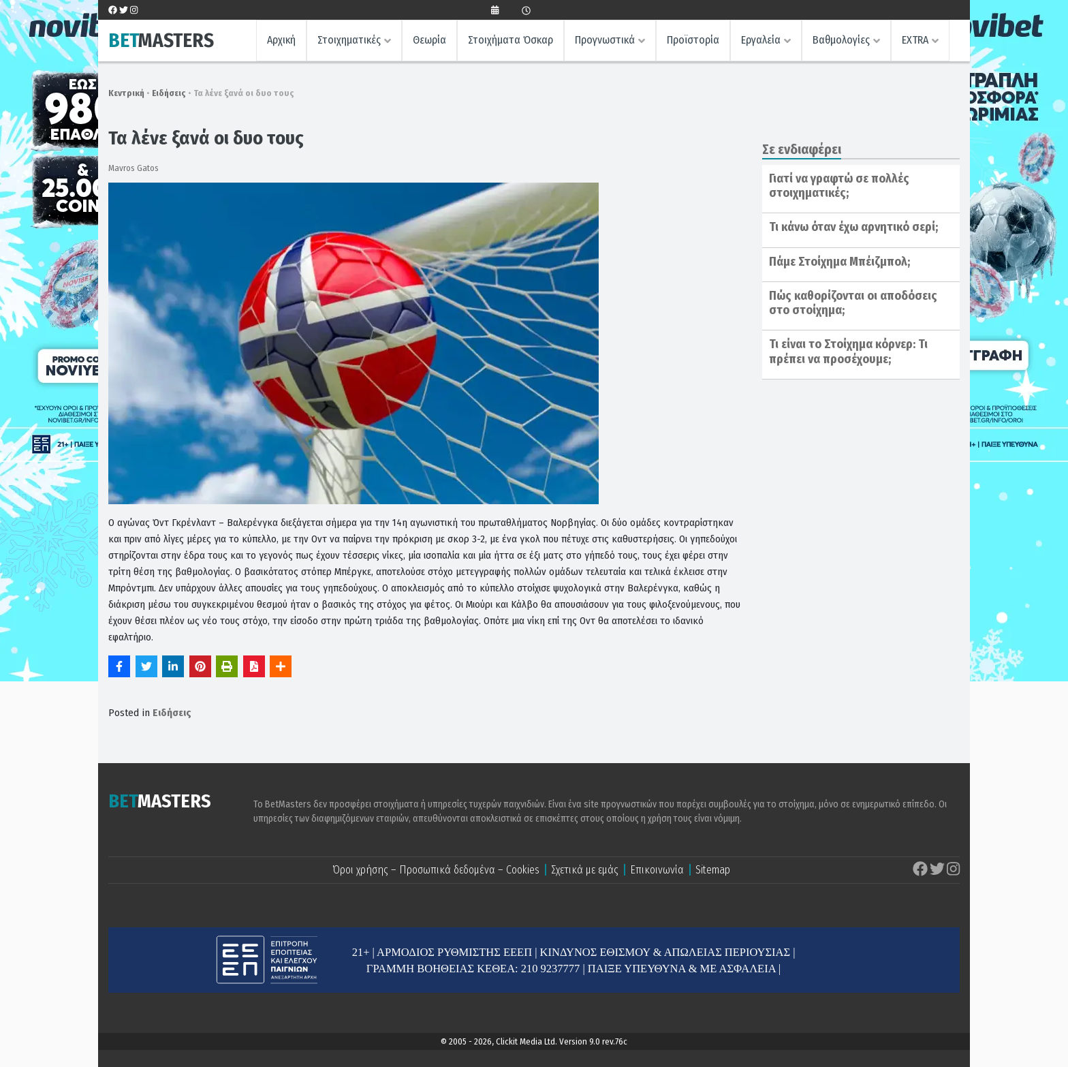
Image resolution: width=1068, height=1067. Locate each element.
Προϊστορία (693, 39)
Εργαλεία (761, 39)
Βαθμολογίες (841, 39)
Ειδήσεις (169, 93)
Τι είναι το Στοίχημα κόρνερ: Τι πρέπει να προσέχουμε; (848, 352)
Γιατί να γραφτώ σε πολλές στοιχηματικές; (839, 186)
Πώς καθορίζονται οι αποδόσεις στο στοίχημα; (853, 303)
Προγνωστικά (605, 39)
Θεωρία (429, 39)
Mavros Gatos (133, 168)
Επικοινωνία (657, 870)
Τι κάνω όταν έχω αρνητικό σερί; (853, 226)
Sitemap (712, 870)
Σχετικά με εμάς (584, 870)
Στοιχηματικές (349, 39)
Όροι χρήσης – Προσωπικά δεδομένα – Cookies (435, 870)
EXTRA (915, 39)
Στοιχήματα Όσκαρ (510, 39)
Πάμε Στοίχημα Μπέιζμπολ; (839, 261)
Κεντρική (126, 93)
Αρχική (281, 39)
